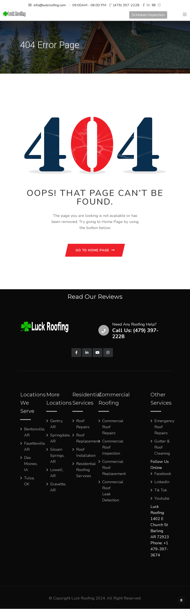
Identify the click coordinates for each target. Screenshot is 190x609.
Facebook (162, 474)
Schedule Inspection (147, 15)
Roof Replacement (88, 438)
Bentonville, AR (34, 432)
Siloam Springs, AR (57, 455)
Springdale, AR (60, 438)
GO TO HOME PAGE (95, 250)
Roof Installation (86, 452)
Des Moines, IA (30, 464)
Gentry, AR (56, 424)
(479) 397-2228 (126, 5)
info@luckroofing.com (50, 5)
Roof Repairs (82, 424)
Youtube (161, 498)
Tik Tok (160, 490)
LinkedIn (161, 482)
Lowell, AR (56, 473)
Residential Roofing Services (86, 470)
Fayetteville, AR (34, 446)
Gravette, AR (58, 487)
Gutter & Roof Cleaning (162, 447)
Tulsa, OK (29, 481)
